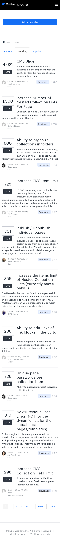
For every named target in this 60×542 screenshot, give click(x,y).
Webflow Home (18, 534)
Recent (8, 51)
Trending (22, 51)
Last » (51, 506)
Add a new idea (30, 22)
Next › (41, 506)
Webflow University (40, 534)
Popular (36, 51)
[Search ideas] (30, 42)
